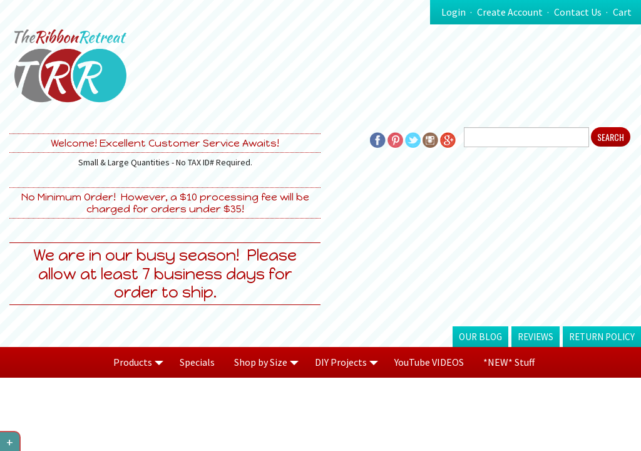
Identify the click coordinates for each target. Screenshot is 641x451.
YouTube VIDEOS (429, 362)
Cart (622, 12)
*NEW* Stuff (509, 362)
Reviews (535, 337)
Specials (197, 362)
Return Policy (602, 337)
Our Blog (480, 337)
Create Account (510, 12)
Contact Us (578, 12)
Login (453, 12)
